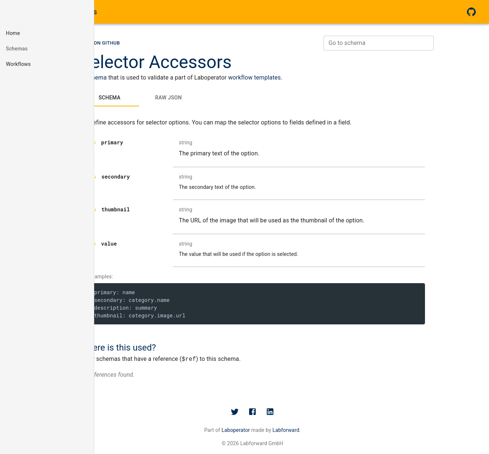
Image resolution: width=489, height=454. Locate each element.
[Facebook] (292, 413)
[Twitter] (274, 413)
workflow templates (289, 78)
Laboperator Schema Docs (53, 11)
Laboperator (275, 431)
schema (131, 78)
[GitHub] (471, 12)
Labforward (325, 431)
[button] (47, 33)
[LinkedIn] (309, 413)
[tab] (144, 99)
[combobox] (413, 44)
